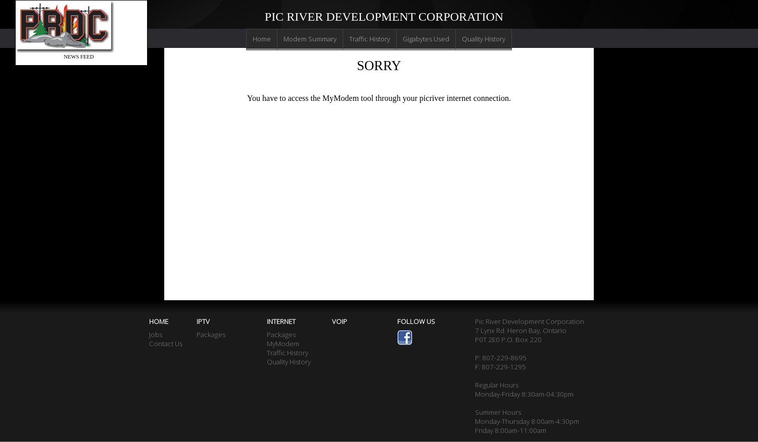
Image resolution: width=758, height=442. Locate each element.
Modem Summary (310, 38)
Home (262, 38)
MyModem (283, 343)
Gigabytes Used (426, 38)
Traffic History (369, 38)
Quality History (483, 38)
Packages (211, 334)
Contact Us (165, 343)
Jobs (155, 334)
